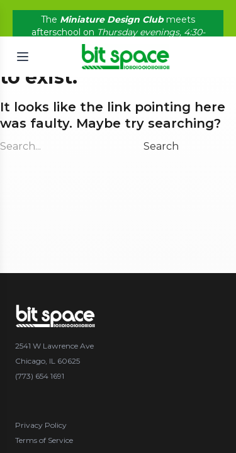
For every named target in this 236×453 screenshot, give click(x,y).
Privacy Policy (41, 425)
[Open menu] (22, 54)
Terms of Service (44, 440)
